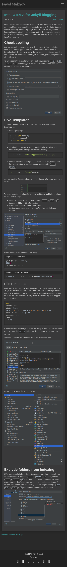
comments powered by (11, 535)
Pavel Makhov (13, 4)
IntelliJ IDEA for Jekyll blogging (30, 15)
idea (61, 19)
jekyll (55, 19)
